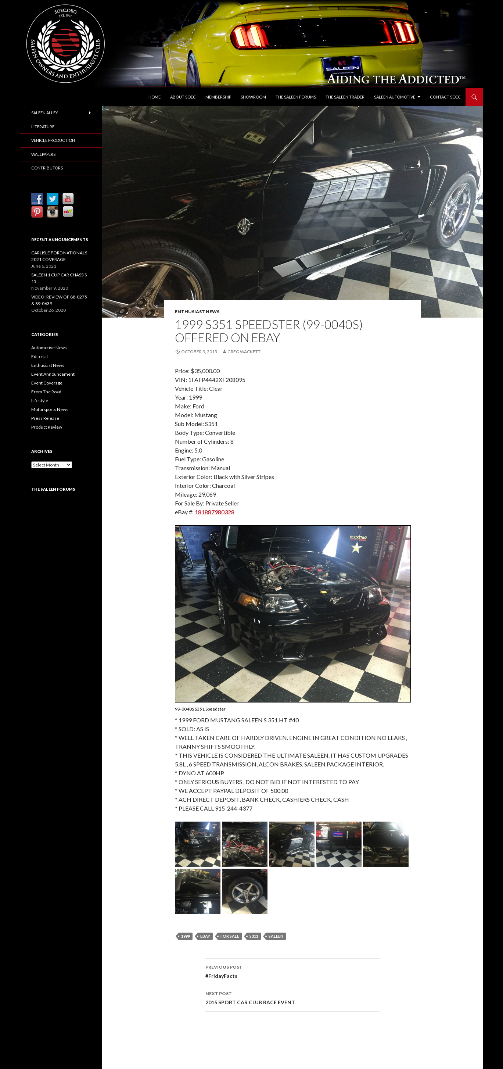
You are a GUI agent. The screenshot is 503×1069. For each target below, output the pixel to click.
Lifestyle (39, 400)
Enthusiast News (197, 311)
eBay (205, 936)
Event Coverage (46, 383)
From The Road (46, 391)
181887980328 (214, 511)
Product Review (46, 427)
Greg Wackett (244, 351)
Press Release (45, 418)
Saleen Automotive (394, 96)
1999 (185, 936)
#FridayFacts (292, 971)
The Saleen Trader (345, 96)
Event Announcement (53, 374)
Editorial (39, 356)
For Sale (229, 936)
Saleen (276, 936)
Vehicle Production (53, 140)
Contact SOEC (445, 96)
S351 (253, 936)
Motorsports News (49, 409)
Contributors (47, 167)
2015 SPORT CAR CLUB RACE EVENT (292, 997)
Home (154, 96)
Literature (42, 126)
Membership (218, 96)
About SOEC (183, 96)
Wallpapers (43, 154)
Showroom (253, 96)
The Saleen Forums (296, 96)
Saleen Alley (44, 112)
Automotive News (49, 347)
